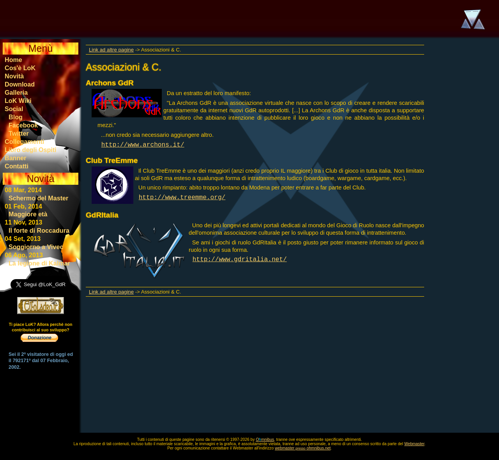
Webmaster (414, 444)
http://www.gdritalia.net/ (240, 259)
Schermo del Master (38, 198)
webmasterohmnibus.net (303, 448)
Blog (16, 116)
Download (20, 84)
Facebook (23, 125)
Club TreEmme (112, 160)
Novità (14, 76)
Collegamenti (24, 141)
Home (13, 59)
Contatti (16, 166)
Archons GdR (110, 83)
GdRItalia (102, 215)
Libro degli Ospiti (31, 149)
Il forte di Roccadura (39, 230)
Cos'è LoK (20, 67)
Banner (16, 157)
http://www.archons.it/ (142, 145)
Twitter (19, 133)
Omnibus (265, 439)
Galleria (16, 92)
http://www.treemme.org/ (182, 197)
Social (14, 108)
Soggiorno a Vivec (36, 246)
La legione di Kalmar (39, 263)
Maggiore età (28, 214)
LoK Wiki (18, 100)
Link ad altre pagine (111, 50)
